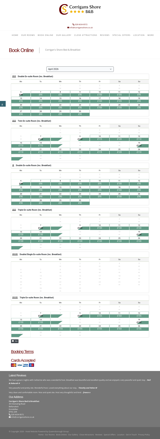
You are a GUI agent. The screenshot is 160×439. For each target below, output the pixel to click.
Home (15, 35)
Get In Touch (131, 434)
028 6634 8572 (16, 414)
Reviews (105, 35)
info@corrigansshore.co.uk (22, 417)
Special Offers (121, 35)
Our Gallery (63, 35)
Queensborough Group (59, 431)
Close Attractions (85, 35)
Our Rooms (28, 35)
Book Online (45, 35)
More (150, 35)
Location (139, 35)
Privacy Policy (144, 434)
